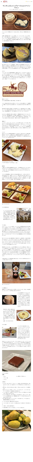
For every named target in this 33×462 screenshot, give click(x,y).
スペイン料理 (12, 9)
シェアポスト (21, 9)
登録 (31, 1)
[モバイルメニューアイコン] (1, 1)
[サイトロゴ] (5, 2)
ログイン (28, 1)
